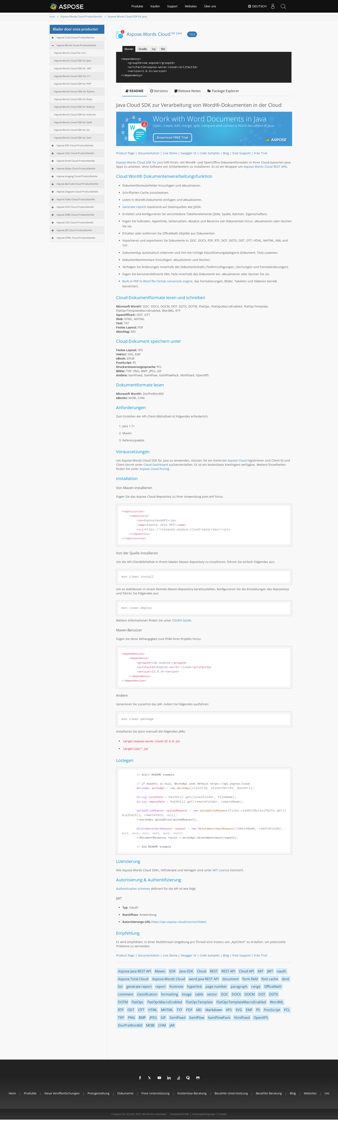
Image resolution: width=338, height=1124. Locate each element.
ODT (130, 1010)
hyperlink (194, 986)
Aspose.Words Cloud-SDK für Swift (73, 122)
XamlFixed (177, 1017)
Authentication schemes (133, 889)
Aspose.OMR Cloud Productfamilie (75, 214)
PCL (287, 1010)
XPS (229, 1010)
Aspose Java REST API (134, 971)
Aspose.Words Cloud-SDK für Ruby (73, 99)
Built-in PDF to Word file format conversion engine (157, 281)
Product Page (125, 153)
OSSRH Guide (181, 620)
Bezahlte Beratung (269, 1093)
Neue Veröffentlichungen (62, 1093)
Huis (52, 16)
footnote (176, 986)
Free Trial (260, 153)
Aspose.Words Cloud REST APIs (265, 167)
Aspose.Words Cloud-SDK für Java (127, 16)
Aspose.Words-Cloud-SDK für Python (74, 91)
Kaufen (155, 6)
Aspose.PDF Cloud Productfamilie (75, 145)
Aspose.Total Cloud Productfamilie (75, 37)
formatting (169, 994)
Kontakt (223, 1114)
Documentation (148, 153)
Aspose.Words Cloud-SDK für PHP (72, 83)
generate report (139, 986)
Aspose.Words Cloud (154, 34)
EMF (249, 1010)
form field (250, 979)
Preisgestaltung (98, 1093)
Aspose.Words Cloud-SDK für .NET (72, 68)
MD (199, 1010)
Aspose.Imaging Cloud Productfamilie (77, 176)
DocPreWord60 (130, 1025)
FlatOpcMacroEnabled (164, 1002)
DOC (224, 994)
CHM (162, 1025)
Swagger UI (188, 153)
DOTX (273, 994)
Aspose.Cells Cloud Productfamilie (75, 153)
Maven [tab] (128, 49)
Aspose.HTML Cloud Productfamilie (76, 237)
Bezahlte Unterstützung (231, 1093)
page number (216, 986)
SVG (239, 1010)
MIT (260, 971)
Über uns (210, 6)
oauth (281, 971)
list (120, 986)
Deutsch (257, 6)
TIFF (121, 1017)
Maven (160, 971)
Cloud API (246, 971)
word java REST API (204, 979)
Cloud (201, 971)
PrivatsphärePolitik (179, 1114)
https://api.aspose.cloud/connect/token (179, 922)
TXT (179, 1010)
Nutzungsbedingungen (203, 1114)
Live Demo (170, 153)
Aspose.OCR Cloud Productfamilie (75, 206)
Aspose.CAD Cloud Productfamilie (75, 222)
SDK (172, 971)
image (187, 994)
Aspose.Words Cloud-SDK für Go (72, 129)
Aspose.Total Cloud (133, 979)
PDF (189, 1010)
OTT (141, 1010)
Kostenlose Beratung (192, 1093)
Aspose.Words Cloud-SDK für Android (75, 114)
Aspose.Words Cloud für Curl (70, 52)
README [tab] (135, 91)
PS (258, 1010)
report (160, 986)
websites (310, 1093)
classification (147, 994)
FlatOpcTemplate (199, 1002)
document (230, 979)
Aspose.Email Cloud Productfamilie (76, 160)
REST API (228, 971)
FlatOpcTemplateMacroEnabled (241, 1002)
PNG (131, 1017)
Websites (191, 6)
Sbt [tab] (163, 49)
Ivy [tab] (154, 49)
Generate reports (134, 207)
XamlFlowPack (219, 1017)
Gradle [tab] (143, 49)
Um (327, 1093)
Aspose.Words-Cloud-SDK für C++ (72, 76)
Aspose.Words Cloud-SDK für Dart (72, 137)
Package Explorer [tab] (223, 91)
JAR (172, 1025)
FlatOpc (138, 1002)
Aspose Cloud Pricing (154, 469)
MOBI (150, 1025)
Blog (226, 153)
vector (212, 994)
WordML (276, 1002)
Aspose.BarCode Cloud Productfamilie (77, 183)
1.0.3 (192, 34)
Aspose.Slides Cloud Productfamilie (76, 168)
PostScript (272, 1010)
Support (172, 6)
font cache (270, 979)
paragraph (239, 986)
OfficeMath (273, 986)
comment (125, 994)
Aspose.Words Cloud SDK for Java (139, 162)
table (199, 994)
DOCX (236, 994)
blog (293, 1093)
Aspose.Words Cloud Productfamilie (81, 16)
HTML (152, 1010)
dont (285, 979)
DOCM (250, 994)
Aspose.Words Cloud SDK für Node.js (74, 106)
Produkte (137, 6)
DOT (261, 994)
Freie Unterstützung (155, 1093)
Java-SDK (186, 971)
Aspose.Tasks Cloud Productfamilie (76, 199)
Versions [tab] (159, 91)
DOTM (123, 1002)
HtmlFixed (242, 1017)
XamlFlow (196, 1017)
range (255, 986)
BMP (142, 1017)
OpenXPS (261, 1017)
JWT (270, 971)
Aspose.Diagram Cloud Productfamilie (77, 191)
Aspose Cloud (237, 460)
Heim (12, 1093)
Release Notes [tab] (188, 91)
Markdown (213, 1010)
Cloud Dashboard (156, 465)
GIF (163, 1017)
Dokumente (125, 1093)
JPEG (153, 1017)
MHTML (167, 1010)
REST (214, 971)
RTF (121, 1010)
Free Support (241, 153)
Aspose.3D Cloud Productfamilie (74, 230)
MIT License (221, 870)
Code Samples (210, 153)
